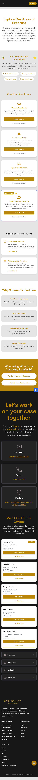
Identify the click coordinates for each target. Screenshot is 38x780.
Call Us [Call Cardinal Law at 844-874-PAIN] (32, 4)
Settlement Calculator (9, 765)
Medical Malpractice (8, 736)
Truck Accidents (7, 730)
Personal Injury (6, 725)
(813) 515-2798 (19, 597)
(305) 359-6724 (19, 619)
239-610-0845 (19, 479)
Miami (22, 733)
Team (3, 762)
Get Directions (19, 556)
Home (3, 748)
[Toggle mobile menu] (3, 3)
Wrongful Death (6, 733)
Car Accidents (6, 728)
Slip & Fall (4, 739)
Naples (22, 725)
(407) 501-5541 (19, 574)
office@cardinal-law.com (19, 456)
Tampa (22, 730)
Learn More (12, 251)
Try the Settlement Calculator (19, 376)
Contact (4, 756)
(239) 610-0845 (19, 552)
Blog (3, 753)
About (3, 751)
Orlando (23, 736)
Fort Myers (24, 728)
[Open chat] (34, 763)
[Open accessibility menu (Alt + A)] (36, 390)
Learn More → (19, 119)
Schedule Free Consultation (19, 383)
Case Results (5, 759)
